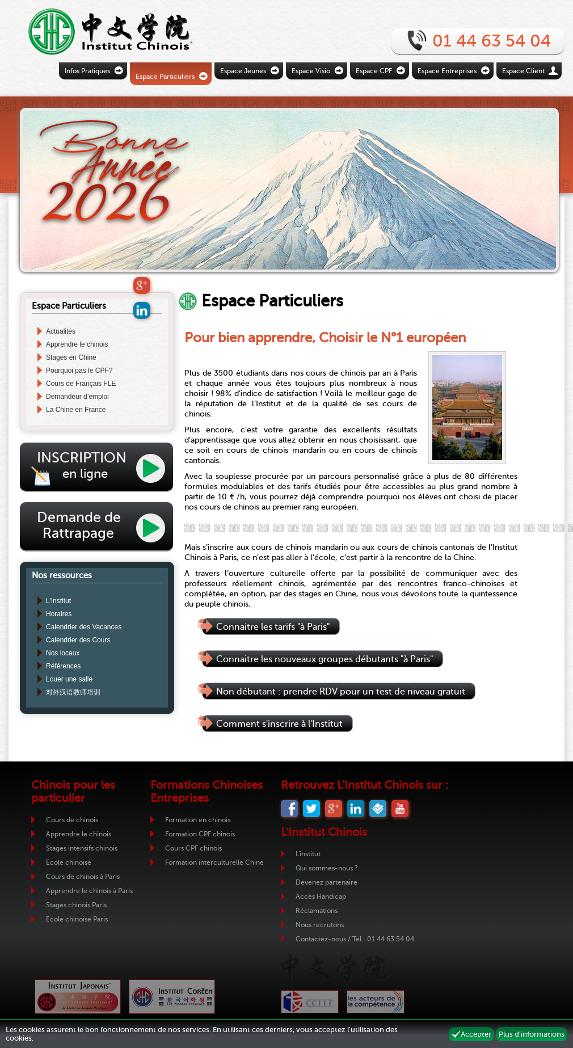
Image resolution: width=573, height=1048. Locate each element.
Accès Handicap (321, 896)
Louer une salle (69, 679)
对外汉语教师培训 (73, 692)
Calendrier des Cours (78, 640)
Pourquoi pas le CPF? (79, 370)
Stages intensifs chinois (81, 848)
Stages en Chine (71, 357)
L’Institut (58, 601)
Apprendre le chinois (77, 344)
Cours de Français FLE (81, 384)
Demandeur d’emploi (77, 397)
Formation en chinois (197, 820)
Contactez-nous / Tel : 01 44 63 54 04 (355, 939)
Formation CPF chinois (200, 834)
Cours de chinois (72, 820)
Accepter (476, 1034)
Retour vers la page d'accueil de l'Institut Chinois (94, 31)
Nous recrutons (320, 925)
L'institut (308, 854)
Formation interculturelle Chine (214, 862)
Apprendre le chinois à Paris (89, 891)
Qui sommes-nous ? (327, 868)
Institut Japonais (78, 996)
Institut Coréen (172, 996)
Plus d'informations (531, 1034)
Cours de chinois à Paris (83, 877)
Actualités (60, 331)
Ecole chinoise (68, 862)
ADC (376, 1001)
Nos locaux (62, 653)
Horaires (58, 614)
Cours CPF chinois (193, 848)
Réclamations (317, 911)
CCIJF (310, 1001)
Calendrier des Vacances (83, 627)
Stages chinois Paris (76, 905)
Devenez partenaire (326, 882)
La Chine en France (76, 410)
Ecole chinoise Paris (77, 919)
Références (63, 666)
